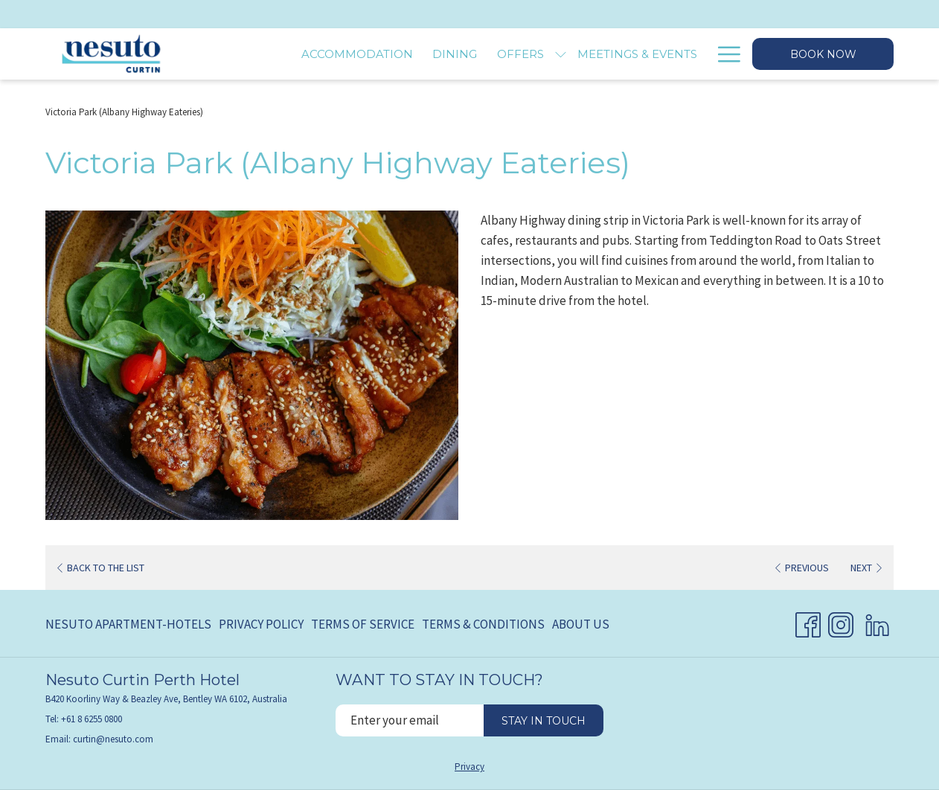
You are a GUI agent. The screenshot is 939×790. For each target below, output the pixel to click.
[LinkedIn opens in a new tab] (877, 622)
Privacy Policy (261, 624)
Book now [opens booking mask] (823, 54)
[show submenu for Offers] (561, 54)
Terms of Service (362, 624)
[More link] (723, 54)
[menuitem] (357, 54)
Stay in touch (543, 721)
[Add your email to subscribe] (410, 720)
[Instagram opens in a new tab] (840, 622)
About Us (580, 624)
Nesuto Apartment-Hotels (128, 624)
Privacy (469, 766)
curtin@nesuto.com (113, 739)
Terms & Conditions (483, 624)
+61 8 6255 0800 (91, 719)
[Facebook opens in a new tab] (808, 622)
